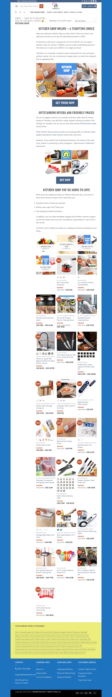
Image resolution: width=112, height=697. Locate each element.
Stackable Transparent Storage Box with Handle (45, 481)
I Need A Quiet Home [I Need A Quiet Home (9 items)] (23, 649)
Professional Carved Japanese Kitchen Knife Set (86, 367)
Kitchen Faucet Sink (65, 135)
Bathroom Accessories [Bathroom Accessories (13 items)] (44, 632)
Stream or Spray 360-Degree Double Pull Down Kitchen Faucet (45, 361)
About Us (39, 669)
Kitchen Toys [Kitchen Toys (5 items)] (33, 653)
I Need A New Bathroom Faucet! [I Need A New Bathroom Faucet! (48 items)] (27, 643)
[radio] (58, 277)
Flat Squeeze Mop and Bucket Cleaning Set (44, 571)
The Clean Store (38, 12)
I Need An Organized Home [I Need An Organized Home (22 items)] (49, 646)
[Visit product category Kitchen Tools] (45, 265)
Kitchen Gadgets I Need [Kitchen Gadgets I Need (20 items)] (59, 649)
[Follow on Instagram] (84, 1)
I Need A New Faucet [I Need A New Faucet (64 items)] (48, 643)
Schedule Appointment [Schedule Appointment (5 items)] (77, 653)
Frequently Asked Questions (85, 674)
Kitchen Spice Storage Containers (44, 407)
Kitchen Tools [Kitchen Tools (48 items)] (21, 653)
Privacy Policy (41, 673)
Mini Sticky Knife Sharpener (63, 284)
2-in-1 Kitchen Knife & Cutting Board (86, 284)
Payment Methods (64, 677)
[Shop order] (85, 21)
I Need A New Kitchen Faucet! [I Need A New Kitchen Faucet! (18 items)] (68, 643)
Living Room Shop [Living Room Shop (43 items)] (47, 653)
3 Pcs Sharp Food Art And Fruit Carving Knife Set (66, 356)
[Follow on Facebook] (82, 1)
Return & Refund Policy (66, 673)
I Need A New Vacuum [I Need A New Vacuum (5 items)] (88, 643)
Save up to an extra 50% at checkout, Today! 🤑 (30, 19)
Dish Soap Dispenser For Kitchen (66, 536)
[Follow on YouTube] (95, 1)
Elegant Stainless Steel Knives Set (86, 481)
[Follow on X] (89, 1)
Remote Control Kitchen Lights (45, 319)
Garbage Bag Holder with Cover (45, 536)
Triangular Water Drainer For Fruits (66, 407)
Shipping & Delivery (65, 669)
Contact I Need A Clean (87, 669)
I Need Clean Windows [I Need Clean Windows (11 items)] (40, 649)
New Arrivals (79, 143)
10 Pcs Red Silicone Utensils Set (43, 609)
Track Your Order (55, 12)
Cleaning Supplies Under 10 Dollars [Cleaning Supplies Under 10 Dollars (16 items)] (41, 636)
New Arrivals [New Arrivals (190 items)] (61, 653)
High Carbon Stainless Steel (65, 497)
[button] (16, 6)
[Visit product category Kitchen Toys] (45, 244)
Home (18, 18)
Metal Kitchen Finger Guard (64, 442)
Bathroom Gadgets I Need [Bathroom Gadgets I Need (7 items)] (63, 632)
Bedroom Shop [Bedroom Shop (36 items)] (22, 636)
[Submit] (41, 6)
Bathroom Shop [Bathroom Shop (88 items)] (80, 632)
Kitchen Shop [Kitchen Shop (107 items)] (89, 649)
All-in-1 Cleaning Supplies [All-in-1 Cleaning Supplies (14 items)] (25, 632)
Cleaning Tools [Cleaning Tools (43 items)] (62, 636)
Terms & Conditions (44, 677)
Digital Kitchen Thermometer (83, 403)
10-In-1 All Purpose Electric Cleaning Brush (65, 319)
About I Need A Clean (73, 12)
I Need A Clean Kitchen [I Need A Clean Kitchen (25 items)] (59, 639)
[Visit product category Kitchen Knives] (87, 244)
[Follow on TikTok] (86, 1)
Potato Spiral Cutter (43, 445)
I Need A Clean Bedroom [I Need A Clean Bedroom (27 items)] (25, 639)
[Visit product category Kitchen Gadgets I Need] (66, 244)
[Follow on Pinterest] (91, 1)
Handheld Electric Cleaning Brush (84, 319)
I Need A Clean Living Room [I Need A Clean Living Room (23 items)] (80, 639)
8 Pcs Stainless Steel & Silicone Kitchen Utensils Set (87, 572)
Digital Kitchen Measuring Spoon (87, 532)
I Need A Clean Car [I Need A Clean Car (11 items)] (42, 639)
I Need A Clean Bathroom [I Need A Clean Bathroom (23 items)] (78, 636)
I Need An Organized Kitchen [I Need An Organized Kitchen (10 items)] (71, 646)
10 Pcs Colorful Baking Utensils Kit (65, 571)
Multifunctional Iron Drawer (85, 446)
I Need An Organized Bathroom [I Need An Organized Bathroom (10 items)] (27, 646)
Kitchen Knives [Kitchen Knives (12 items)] (75, 649)
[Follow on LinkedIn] (93, 1)
